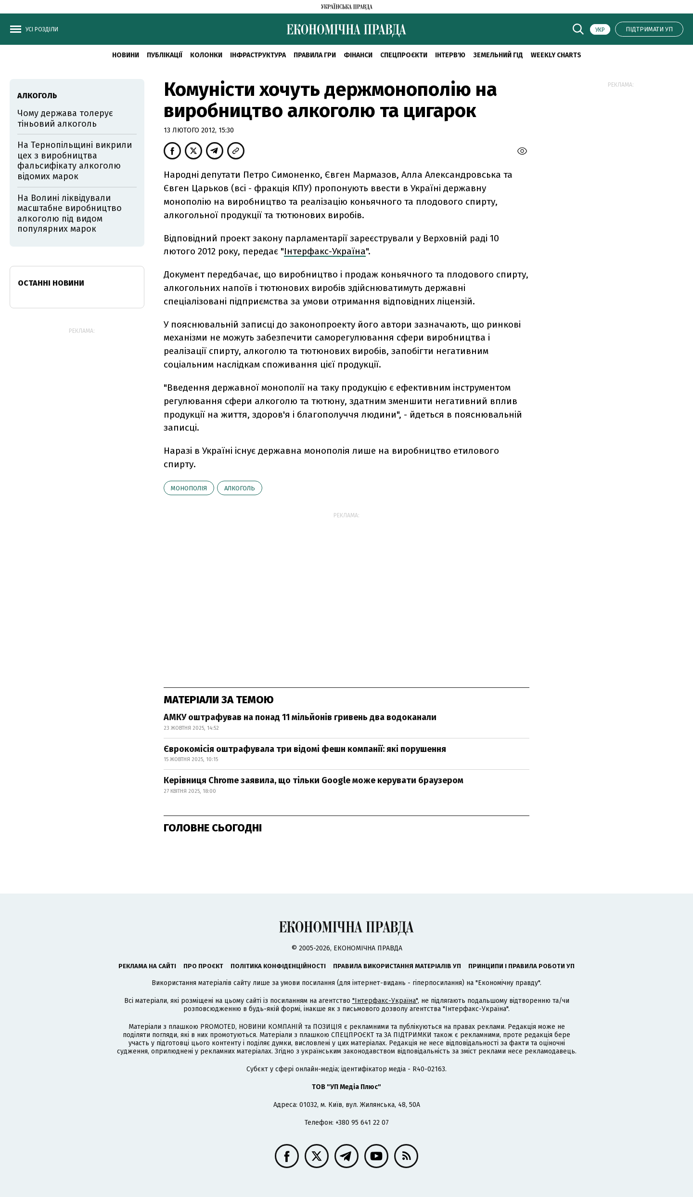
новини (125, 55)
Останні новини (51, 283)
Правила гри (315, 55)
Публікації (164, 55)
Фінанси (358, 55)
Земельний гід (498, 55)
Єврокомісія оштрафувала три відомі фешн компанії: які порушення (305, 749)
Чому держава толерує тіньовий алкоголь (65, 118)
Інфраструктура (258, 55)
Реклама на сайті (147, 966)
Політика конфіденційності (278, 966)
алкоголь (239, 488)
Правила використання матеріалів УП (397, 966)
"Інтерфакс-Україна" (385, 1001)
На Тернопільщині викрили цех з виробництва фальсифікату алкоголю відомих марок (74, 161)
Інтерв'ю (450, 55)
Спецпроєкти (403, 55)
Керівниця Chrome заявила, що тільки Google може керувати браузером (313, 780)
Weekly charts (556, 55)
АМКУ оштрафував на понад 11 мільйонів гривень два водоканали (300, 717)
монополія (189, 488)
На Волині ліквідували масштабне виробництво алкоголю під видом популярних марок (69, 214)
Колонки (206, 55)
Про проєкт (203, 966)
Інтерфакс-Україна (325, 251)
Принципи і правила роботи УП (521, 966)
